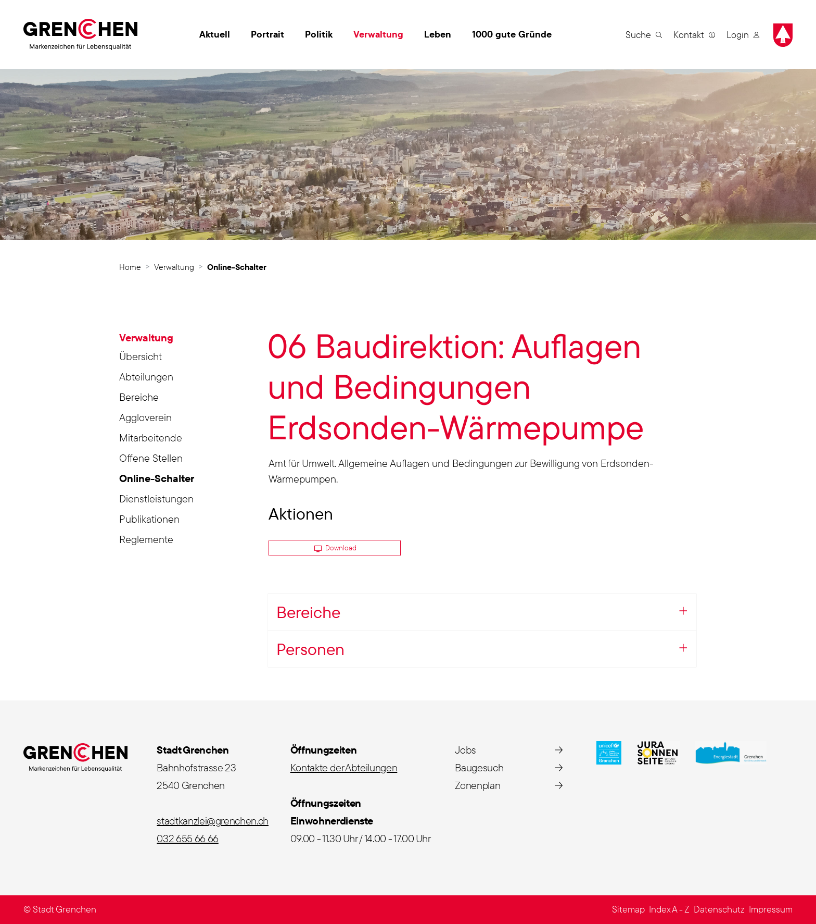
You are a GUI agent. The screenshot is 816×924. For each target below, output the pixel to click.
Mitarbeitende (150, 437)
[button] (644, 34)
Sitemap (628, 909)
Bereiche (139, 396)
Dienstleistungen (156, 498)
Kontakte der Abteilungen (344, 767)
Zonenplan (477, 785)
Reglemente (146, 539)
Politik (319, 34)
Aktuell (214, 34)
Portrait (267, 34)
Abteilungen (146, 376)
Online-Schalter (156, 480)
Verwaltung (378, 34)
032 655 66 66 (187, 838)
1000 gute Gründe (512, 34)
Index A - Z (669, 909)
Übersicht (140, 356)
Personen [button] (310, 648)
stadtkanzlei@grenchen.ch (213, 820)
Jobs (465, 749)
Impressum (771, 909)
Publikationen (149, 518)
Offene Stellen (151, 457)
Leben (437, 34)
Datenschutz (719, 909)
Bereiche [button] (308, 611)
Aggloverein (145, 417)
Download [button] (335, 547)
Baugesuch (479, 767)
